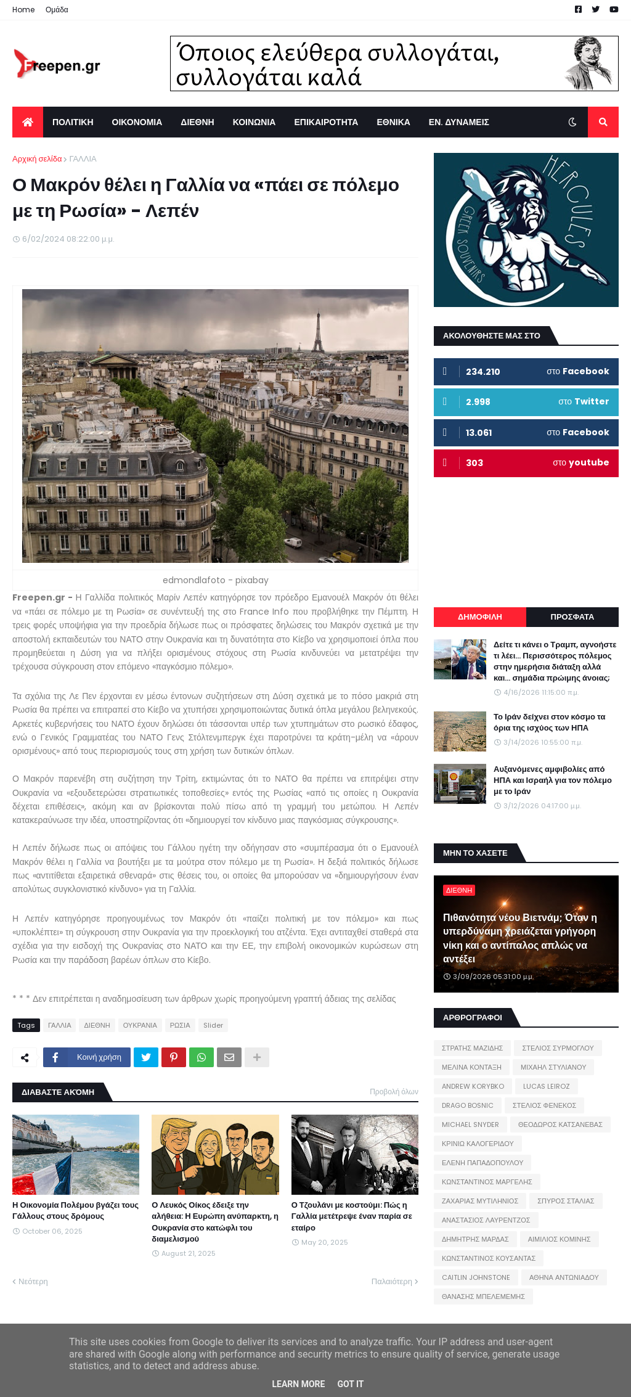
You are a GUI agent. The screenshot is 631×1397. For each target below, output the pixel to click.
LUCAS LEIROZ (546, 1086)
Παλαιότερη (392, 1281)
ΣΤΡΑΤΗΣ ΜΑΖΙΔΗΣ (472, 1048)
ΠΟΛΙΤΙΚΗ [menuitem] (73, 122)
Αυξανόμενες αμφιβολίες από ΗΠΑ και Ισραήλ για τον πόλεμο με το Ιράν (553, 780)
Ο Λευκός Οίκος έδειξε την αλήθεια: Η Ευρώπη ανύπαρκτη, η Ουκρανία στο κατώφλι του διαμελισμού (215, 1222)
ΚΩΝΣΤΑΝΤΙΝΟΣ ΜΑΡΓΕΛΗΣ (487, 1182)
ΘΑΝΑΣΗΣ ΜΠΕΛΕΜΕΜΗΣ (483, 1296)
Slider (213, 1025)
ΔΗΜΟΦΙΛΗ (480, 617)
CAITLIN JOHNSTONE (476, 1277)
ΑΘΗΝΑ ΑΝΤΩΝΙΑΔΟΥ (564, 1277)
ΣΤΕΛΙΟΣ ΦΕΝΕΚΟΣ (544, 1105)
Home (23, 9)
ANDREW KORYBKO (473, 1086)
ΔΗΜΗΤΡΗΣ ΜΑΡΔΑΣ (475, 1239)
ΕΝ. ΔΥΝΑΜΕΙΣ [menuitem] (459, 122)
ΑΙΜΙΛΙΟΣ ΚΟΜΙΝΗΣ (559, 1239)
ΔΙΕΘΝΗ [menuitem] (197, 122)
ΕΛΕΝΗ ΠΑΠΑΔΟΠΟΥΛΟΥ (482, 1163)
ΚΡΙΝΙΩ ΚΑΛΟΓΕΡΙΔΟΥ (478, 1144)
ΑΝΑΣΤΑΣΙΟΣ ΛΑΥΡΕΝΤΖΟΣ (486, 1220)
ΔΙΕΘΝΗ (97, 1025)
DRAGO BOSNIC (468, 1105)
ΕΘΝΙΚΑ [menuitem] (393, 122)
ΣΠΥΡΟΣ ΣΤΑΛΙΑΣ (565, 1201)
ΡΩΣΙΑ (180, 1025)
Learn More (298, 1384)
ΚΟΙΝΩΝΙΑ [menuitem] (254, 122)
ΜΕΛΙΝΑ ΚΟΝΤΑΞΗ (472, 1067)
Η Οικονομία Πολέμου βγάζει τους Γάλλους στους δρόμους (75, 1211)
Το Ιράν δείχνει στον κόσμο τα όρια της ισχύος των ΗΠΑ (549, 722)
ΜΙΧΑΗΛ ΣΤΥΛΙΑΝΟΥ (553, 1067)
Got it (350, 1384)
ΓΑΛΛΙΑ (82, 159)
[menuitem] (27, 122)
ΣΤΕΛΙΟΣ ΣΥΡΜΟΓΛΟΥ (558, 1048)
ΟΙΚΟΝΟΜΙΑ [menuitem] (137, 122)
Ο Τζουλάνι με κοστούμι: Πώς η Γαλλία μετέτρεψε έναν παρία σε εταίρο (351, 1216)
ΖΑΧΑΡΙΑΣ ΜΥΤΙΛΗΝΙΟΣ (480, 1201)
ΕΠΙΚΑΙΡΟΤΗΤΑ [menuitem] (326, 122)
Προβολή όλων (394, 1091)
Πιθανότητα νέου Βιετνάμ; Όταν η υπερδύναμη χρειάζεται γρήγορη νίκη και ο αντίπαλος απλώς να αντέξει (520, 938)
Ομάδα (57, 9)
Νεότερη (33, 1281)
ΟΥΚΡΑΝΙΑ (140, 1025)
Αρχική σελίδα (37, 159)
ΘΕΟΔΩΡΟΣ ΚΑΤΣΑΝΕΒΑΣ (560, 1124)
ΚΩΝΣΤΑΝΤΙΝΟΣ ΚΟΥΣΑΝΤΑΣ (488, 1258)
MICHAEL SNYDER (470, 1124)
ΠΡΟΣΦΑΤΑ (573, 617)
